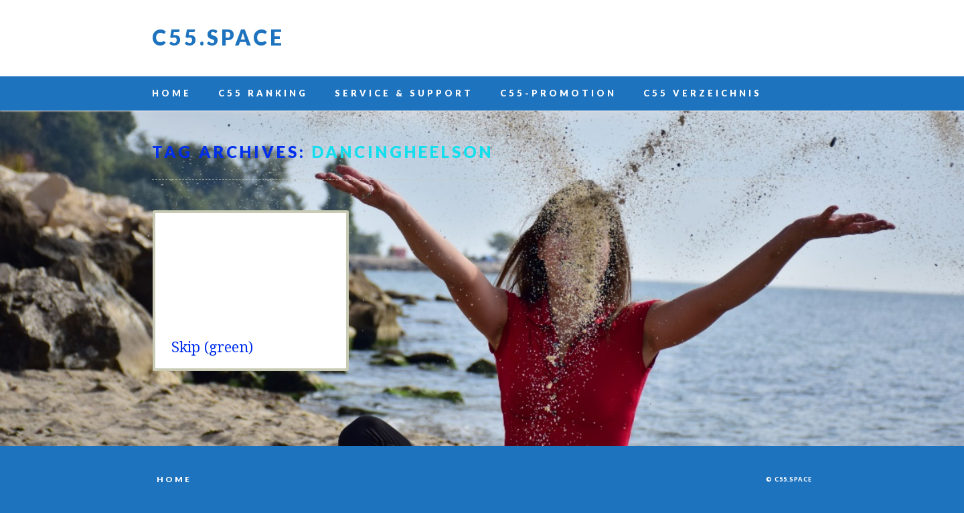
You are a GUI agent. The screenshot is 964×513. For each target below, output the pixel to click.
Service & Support (404, 93)
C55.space (218, 37)
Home (171, 93)
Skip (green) (212, 347)
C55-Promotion (558, 93)
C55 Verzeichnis (702, 93)
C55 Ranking (263, 93)
